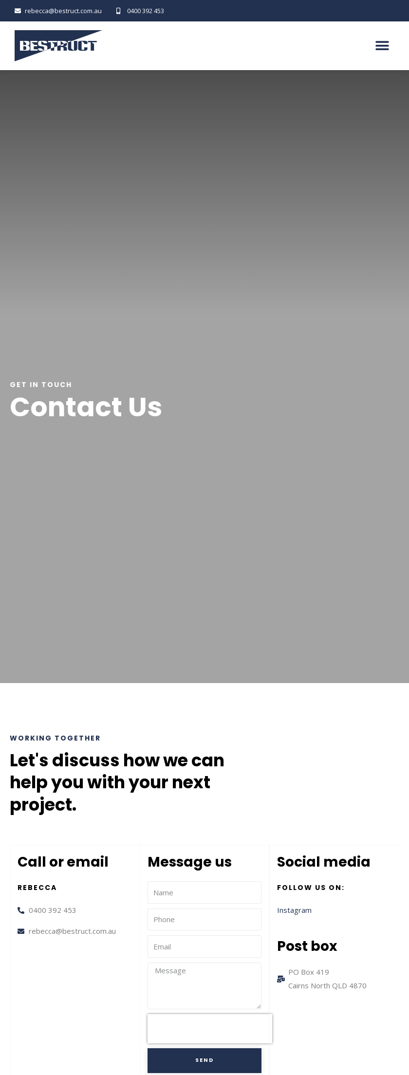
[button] (382, 46)
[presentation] (210, 1028)
